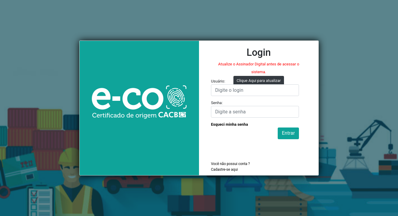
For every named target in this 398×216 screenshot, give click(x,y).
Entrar (288, 133)
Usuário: (218, 81)
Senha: (217, 102)
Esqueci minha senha (229, 124)
